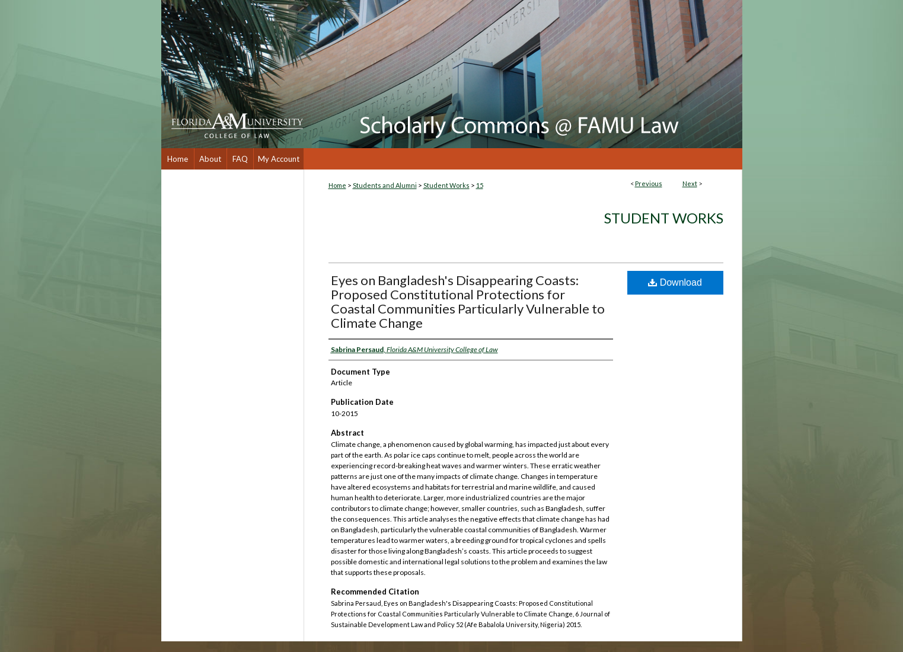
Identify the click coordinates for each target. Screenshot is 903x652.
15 (479, 185)
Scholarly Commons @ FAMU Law (523, 74)
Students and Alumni (385, 185)
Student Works (446, 185)
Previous (648, 183)
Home (337, 185)
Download (675, 282)
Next (689, 183)
